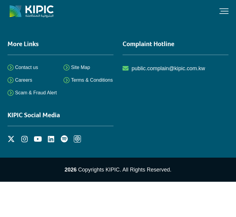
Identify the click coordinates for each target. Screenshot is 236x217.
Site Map (80, 67)
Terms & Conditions (92, 80)
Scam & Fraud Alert (36, 92)
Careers (23, 80)
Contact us (26, 67)
